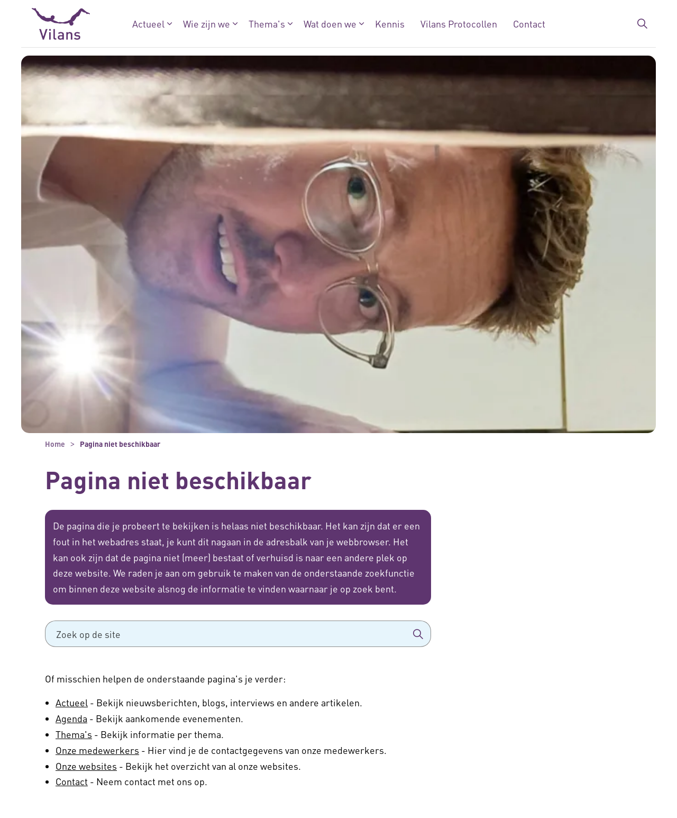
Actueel (148, 23)
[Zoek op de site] (238, 634)
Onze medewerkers (97, 750)
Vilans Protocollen (458, 23)
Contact (529, 23)
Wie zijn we (206, 23)
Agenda (71, 718)
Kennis (390, 23)
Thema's (267, 23)
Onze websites (86, 766)
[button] (418, 634)
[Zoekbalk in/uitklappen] (642, 24)
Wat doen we (330, 23)
